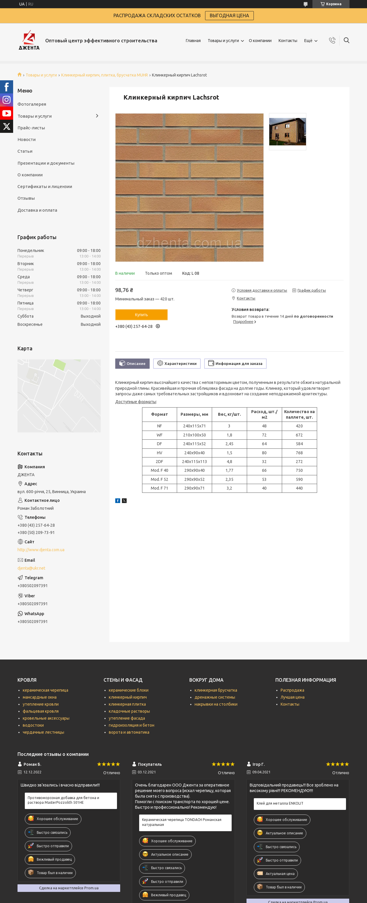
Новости (27, 139)
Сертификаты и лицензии (45, 186)
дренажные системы (215, 697)
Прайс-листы (31, 127)
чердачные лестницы (43, 732)
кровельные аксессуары (46, 718)
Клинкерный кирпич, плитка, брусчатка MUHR (104, 75)
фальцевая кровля (41, 711)
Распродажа (292, 690)
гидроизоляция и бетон (131, 725)
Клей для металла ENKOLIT (280, 803)
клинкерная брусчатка (216, 690)
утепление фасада (127, 718)
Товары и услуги (223, 40)
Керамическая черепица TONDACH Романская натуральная (181, 822)
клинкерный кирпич (128, 697)
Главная (193, 40)
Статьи (25, 151)
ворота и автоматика (129, 732)
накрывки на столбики (216, 704)
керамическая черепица (45, 690)
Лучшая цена (293, 697)
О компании (260, 40)
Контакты (288, 40)
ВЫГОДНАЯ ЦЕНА (229, 15)
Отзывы (26, 198)
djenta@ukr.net (31, 568)
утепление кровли (41, 704)
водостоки (33, 725)
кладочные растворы (129, 711)
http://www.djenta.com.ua (41, 549)
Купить (141, 314)
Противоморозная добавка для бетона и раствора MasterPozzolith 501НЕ (63, 800)
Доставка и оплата (37, 210)
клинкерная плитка (127, 704)
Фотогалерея (32, 104)
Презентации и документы (46, 163)
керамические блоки (128, 690)
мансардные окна (40, 697)
